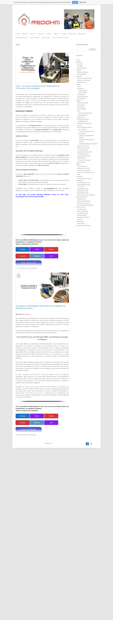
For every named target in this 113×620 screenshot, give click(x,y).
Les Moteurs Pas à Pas (82, 213)
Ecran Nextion (81, 133)
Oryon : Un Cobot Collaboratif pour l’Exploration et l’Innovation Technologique (38, 87)
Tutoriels (48, 34)
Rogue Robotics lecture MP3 (84, 123)
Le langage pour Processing (84, 170)
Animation (33, 34)
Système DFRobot (81, 109)
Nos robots (80, 64)
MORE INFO (82, 2)
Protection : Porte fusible (84, 160)
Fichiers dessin (46, 37)
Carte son (79, 125)
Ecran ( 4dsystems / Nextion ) (84, 127)
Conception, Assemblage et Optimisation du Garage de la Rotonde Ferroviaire (40, 306)
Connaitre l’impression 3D (83, 182)
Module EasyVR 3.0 (83, 121)
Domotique (41, 34)
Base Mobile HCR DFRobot (83, 201)
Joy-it (78, 111)
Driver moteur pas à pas (83, 145)
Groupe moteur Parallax (83, 203)
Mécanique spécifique (22, 37)
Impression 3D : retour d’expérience (86, 194)
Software (63, 34)
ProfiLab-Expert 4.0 (82, 166)
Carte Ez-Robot (81, 104)
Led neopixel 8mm (81, 74)
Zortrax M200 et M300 (82, 192)
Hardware (56, 34)
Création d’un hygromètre (83, 80)
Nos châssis (80, 66)
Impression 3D (82, 34)
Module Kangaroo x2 (83, 154)
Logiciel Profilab (81, 98)
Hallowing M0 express (82, 72)
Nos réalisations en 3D (82, 188)
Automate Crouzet (81, 82)
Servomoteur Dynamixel (83, 147)
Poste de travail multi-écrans (84, 178)
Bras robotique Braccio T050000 (85, 205)
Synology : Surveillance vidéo (84, 78)
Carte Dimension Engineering (84, 152)
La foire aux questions (82, 96)
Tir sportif (79, 219)
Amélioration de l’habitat (83, 217)
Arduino (79, 86)
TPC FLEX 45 (81, 186)
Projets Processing (81, 215)
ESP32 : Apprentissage (82, 211)
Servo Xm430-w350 (83, 149)
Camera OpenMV (82, 92)
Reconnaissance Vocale (83, 119)
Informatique (72, 34)
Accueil (18, 34)
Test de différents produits (84, 184)
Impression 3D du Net (82, 190)
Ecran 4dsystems (82, 129)
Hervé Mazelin (33, 268)
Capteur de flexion (82, 90)
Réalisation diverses (82, 68)
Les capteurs (80, 88)
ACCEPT (75, 2)
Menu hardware (81, 162)
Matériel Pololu (81, 117)
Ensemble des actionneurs (83, 156)
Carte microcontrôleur (82, 102)
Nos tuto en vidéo (35, 37)
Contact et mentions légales (60, 37)
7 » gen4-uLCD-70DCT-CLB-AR (86, 131)
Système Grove (81, 107)
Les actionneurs (81, 94)
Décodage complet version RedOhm (88, 143)
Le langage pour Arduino (83, 168)
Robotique (25, 34)
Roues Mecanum (81, 199)
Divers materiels (81, 158)
